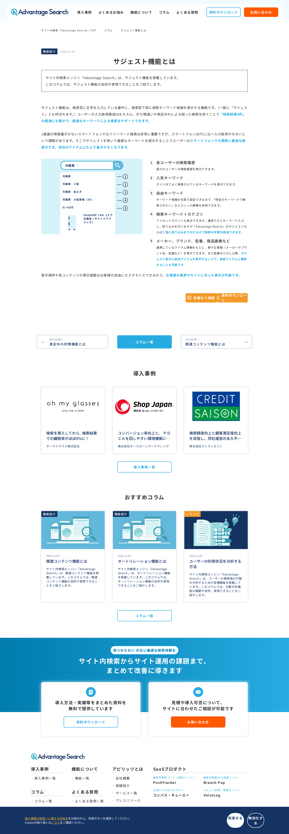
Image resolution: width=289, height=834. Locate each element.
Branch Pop (214, 782)
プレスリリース (128, 800)
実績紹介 (123, 785)
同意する (186, 822)
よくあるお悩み (111, 12)
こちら (55, 825)
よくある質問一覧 (89, 801)
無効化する (239, 822)
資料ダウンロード (223, 12)
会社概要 (123, 778)
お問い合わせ (261, 12)
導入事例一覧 (144, 466)
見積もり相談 (195, 299)
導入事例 (84, 12)
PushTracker (164, 782)
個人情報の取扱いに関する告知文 (46, 821)
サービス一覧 (126, 792)
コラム (164, 12)
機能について (141, 12)
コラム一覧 (144, 341)
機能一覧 (82, 778)
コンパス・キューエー (171, 795)
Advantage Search (40, 12)
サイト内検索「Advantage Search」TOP (68, 30)
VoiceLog (212, 795)
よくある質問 (187, 12)
